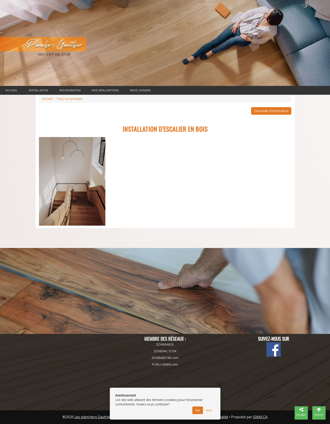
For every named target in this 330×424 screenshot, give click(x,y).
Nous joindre (140, 90)
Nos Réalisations (105, 90)
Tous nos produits (69, 99)
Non (209, 410)
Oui (197, 410)
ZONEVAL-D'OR (165, 351)
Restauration (70, 90)
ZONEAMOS (165, 344)
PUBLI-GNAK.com (165, 364)
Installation (38, 90)
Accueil (12, 90)
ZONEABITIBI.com (165, 358)
